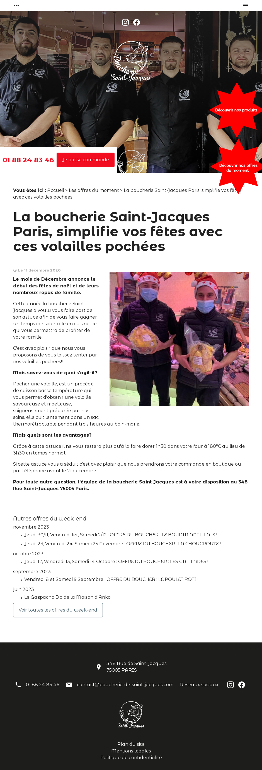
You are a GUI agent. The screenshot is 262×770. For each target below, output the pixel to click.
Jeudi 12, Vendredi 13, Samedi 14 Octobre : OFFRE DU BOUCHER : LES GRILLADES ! (116, 561)
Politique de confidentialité (131, 757)
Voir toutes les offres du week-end (58, 610)
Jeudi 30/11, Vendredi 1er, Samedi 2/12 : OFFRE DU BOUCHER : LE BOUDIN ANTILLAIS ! (120, 534)
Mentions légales (131, 751)
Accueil (55, 190)
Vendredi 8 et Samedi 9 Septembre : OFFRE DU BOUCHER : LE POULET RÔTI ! (111, 579)
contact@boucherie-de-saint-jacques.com (125, 684)
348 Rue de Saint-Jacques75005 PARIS (136, 667)
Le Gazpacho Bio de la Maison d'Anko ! (68, 597)
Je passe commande (85, 159)
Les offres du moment (94, 190)
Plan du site (131, 744)
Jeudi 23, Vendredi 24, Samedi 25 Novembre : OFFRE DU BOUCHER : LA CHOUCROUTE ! (122, 543)
